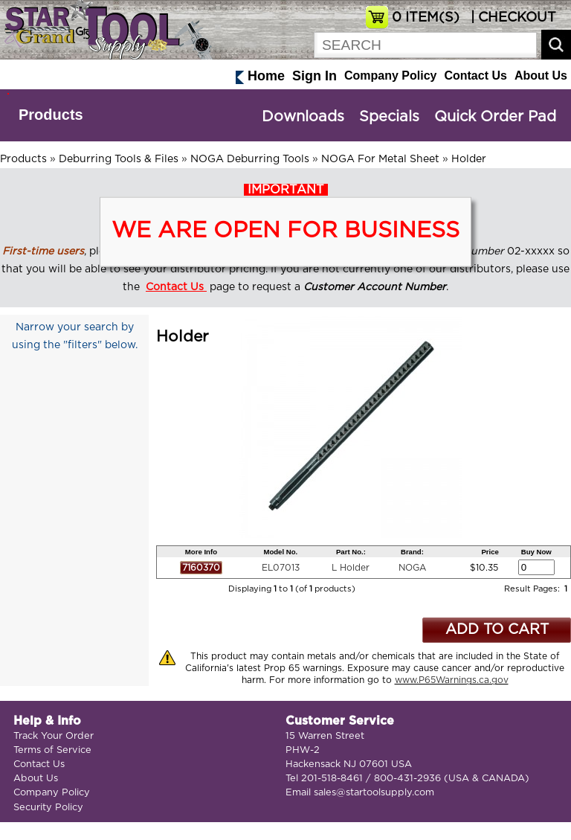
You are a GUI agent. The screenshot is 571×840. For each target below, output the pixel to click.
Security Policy (48, 807)
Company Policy (390, 75)
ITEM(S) (425, 18)
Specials (389, 116)
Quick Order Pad (495, 116)
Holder (468, 159)
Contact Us (475, 75)
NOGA (412, 567)
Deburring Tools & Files (118, 159)
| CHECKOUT (511, 18)
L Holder (351, 567)
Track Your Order (53, 736)
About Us (540, 75)
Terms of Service (52, 750)
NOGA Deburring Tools (249, 159)
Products (51, 114)
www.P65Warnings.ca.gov (452, 680)
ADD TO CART (497, 630)
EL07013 (281, 567)
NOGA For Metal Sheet (380, 159)
